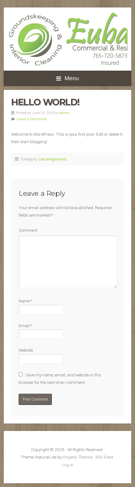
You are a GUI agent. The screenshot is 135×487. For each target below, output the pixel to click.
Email (25, 325)
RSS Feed (104, 456)
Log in (67, 464)
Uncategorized (52, 158)
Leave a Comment (31, 119)
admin (64, 113)
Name (25, 300)
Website (26, 350)
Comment (28, 230)
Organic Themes (78, 456)
